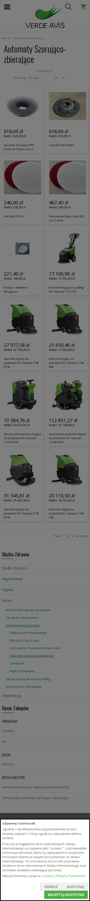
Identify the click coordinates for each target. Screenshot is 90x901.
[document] (45, 860)
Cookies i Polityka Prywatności (64, 876)
